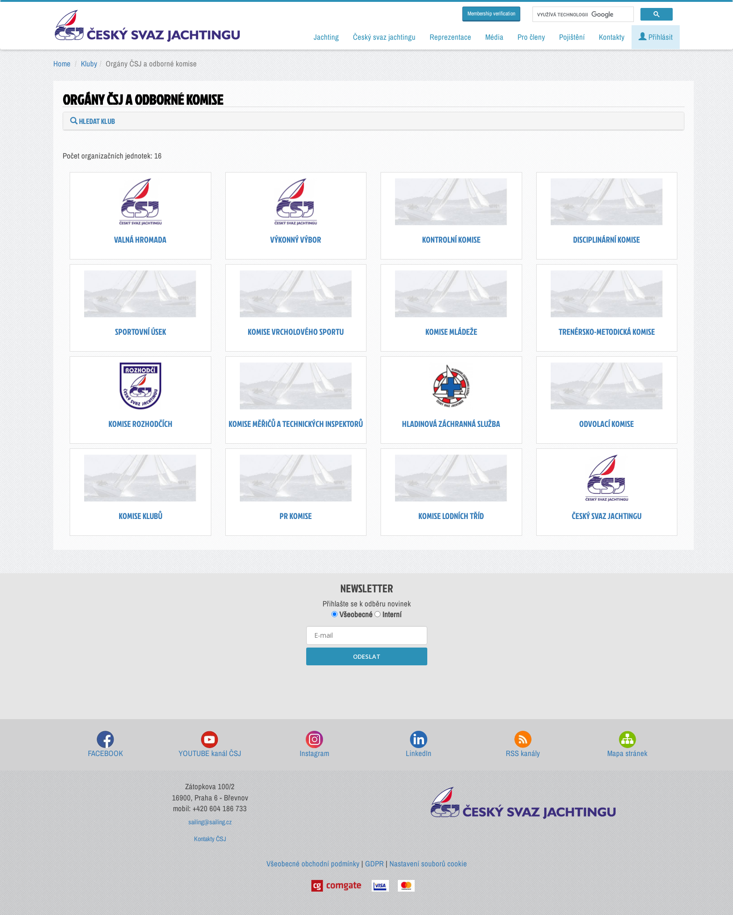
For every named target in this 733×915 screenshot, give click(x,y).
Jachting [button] (326, 37)
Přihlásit (656, 37)
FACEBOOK (105, 744)
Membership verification (491, 13)
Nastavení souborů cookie (428, 863)
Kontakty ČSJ (210, 839)
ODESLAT (367, 656)
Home (62, 63)
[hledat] (582, 14)
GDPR (374, 863)
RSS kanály (523, 744)
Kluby (89, 63)
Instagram (314, 744)
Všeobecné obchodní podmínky (312, 863)
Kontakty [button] (612, 37)
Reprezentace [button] (450, 37)
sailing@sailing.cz (210, 822)
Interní (388, 614)
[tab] (373, 121)
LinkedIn (418, 744)
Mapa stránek (627, 744)
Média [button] (494, 37)
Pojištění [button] (572, 37)
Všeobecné (352, 614)
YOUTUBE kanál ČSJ (210, 744)
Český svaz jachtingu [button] (384, 37)
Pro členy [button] (531, 37)
